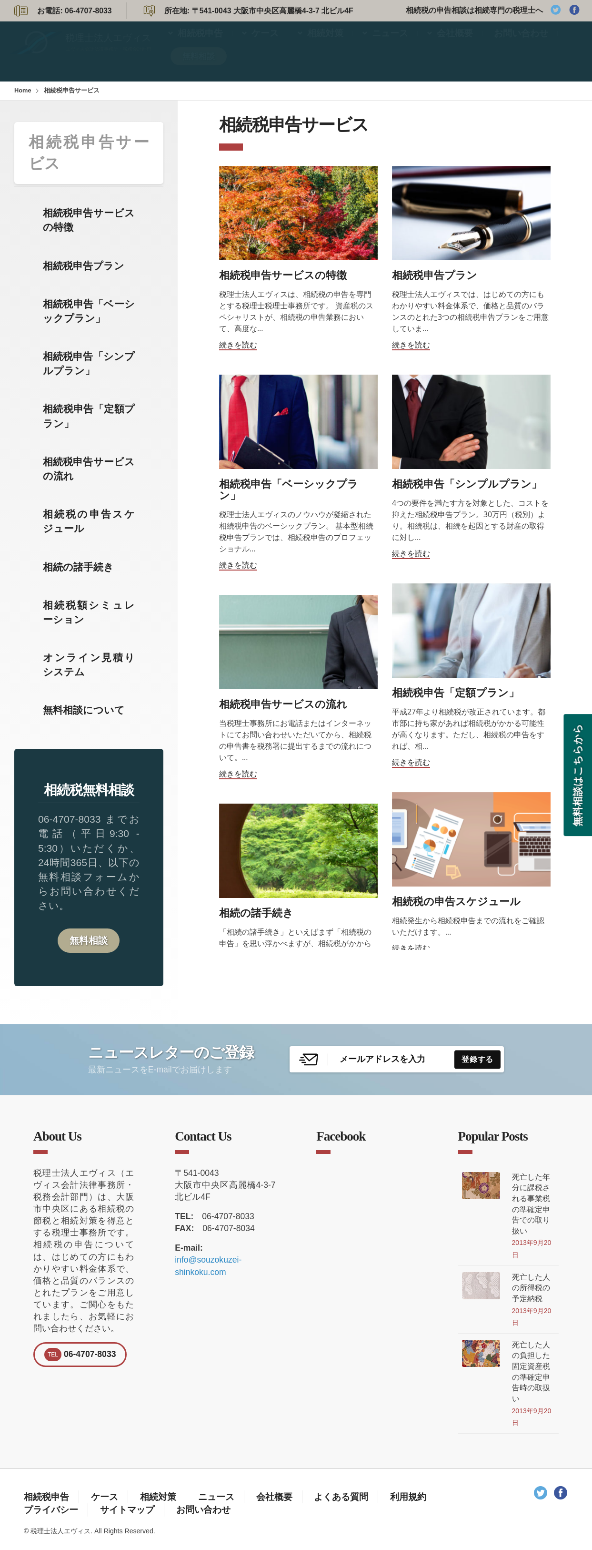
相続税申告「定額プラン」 (89, 415)
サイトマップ (127, 1509)
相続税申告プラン (83, 265)
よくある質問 (341, 1496)
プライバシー (51, 1509)
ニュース (390, 42)
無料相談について (84, 709)
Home (22, 90)
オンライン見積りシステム (89, 664)
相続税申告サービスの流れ (89, 468)
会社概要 (455, 42)
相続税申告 (200, 42)
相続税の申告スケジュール (89, 521)
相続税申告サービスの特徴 (89, 220)
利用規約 (408, 1496)
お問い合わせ (521, 42)
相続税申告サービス (89, 152)
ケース (265, 42)
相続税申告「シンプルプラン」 (89, 363)
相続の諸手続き (78, 566)
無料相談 (198, 65)
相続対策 (325, 42)
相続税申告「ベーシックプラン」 (89, 311)
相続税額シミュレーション (89, 612)
